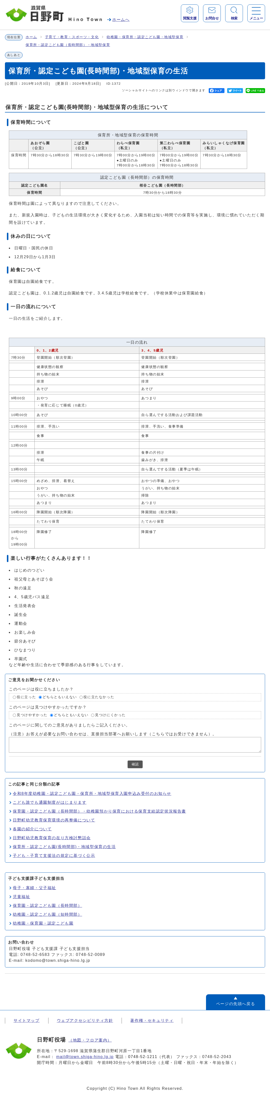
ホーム (31, 37)
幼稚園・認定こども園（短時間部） (47, 914)
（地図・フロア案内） (90, 1040)
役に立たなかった (98, 697)
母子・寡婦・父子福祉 (34, 888)
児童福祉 (21, 897)
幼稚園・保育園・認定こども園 (43, 923)
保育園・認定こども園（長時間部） (47, 905)
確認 (135, 764)
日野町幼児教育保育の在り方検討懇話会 (52, 838)
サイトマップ (27, 1020)
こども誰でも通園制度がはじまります (49, 802)
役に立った (26, 697)
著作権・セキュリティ (152, 1020)
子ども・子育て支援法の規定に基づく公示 (54, 855)
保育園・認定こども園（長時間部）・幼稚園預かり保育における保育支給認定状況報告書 (99, 811)
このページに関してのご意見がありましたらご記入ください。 (69, 725)
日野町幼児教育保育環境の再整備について (54, 820)
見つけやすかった (32, 715)
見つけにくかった (110, 715)
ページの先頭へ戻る (235, 1004)
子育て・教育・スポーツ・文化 (72, 37)
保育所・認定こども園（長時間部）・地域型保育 (68, 45)
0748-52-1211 (143, 1057)
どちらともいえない (60, 697)
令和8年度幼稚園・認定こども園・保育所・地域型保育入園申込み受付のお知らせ (92, 793)
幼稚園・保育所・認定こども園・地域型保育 (145, 37)
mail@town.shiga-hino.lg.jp (85, 1057)
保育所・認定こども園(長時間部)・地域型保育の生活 (64, 847)
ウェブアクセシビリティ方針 (85, 1020)
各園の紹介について (32, 829)
